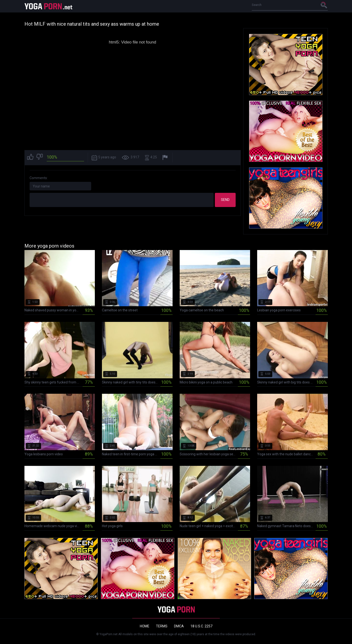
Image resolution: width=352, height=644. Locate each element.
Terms (161, 626)
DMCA (179, 626)
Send (225, 200)
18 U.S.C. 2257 (201, 626)
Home (144, 626)
